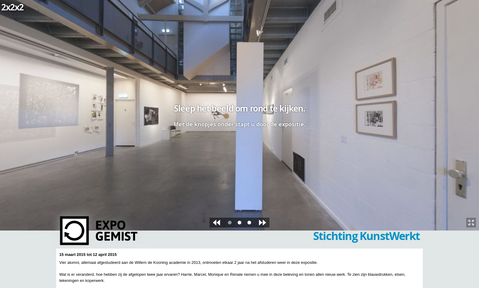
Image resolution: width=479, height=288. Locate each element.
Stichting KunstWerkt (366, 235)
